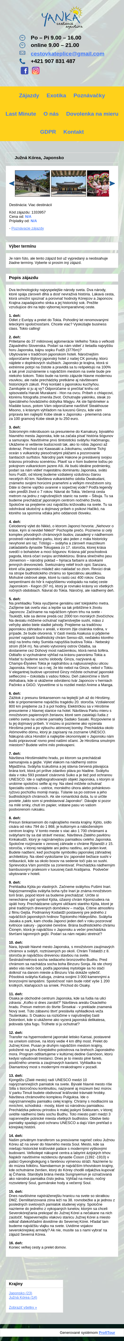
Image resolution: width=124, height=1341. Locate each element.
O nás (51, 114)
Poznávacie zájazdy (27, 228)
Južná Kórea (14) (23, 1297)
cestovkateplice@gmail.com (67, 54)
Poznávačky (89, 95)
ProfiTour (107, 1332)
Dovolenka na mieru (92, 114)
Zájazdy (29, 95)
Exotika (56, 95)
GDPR (48, 132)
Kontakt (73, 132)
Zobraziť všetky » (23, 1307)
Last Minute (20, 114)
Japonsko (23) (20, 1293)
